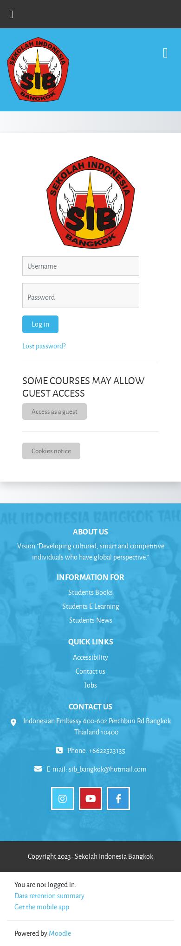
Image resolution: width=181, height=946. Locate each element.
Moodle (60, 933)
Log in (40, 324)
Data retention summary (49, 896)
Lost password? (43, 346)
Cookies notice (51, 450)
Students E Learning (90, 606)
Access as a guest (55, 411)
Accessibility (90, 657)
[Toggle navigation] (165, 48)
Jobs (90, 685)
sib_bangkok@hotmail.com (108, 769)
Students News (90, 620)
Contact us (90, 671)
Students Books (90, 592)
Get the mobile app (41, 907)
